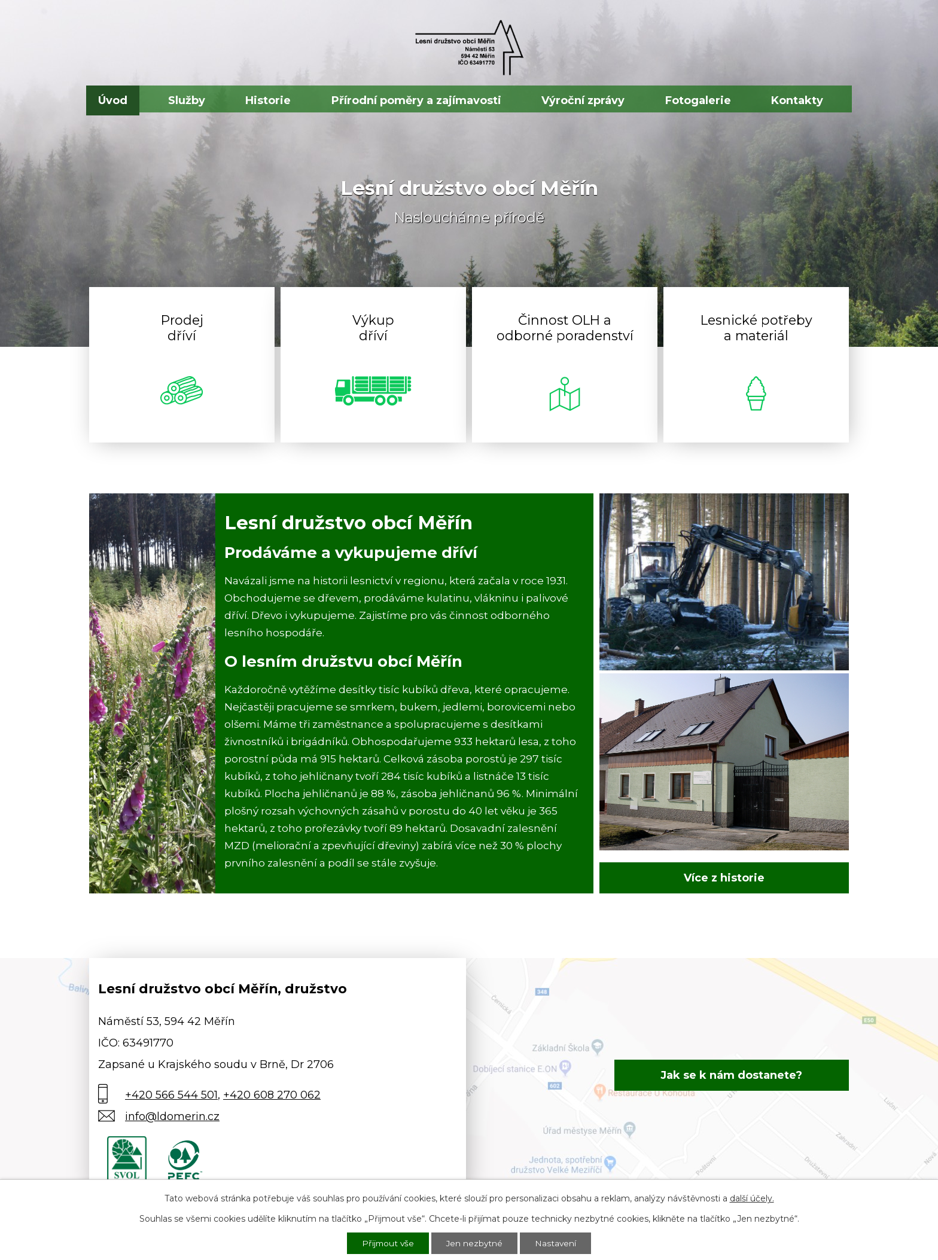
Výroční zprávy (583, 100)
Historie (268, 100)
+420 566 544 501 (171, 1095)
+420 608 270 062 (272, 1095)
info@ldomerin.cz (172, 1116)
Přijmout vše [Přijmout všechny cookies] (387, 1242)
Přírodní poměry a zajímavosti (416, 100)
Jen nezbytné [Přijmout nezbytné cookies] (475, 1242)
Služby (186, 100)
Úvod (112, 100)
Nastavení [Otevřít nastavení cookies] (557, 1242)
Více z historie (724, 877)
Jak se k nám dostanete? (741, 1075)
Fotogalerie (698, 100)
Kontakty (797, 100)
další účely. (752, 1197)
